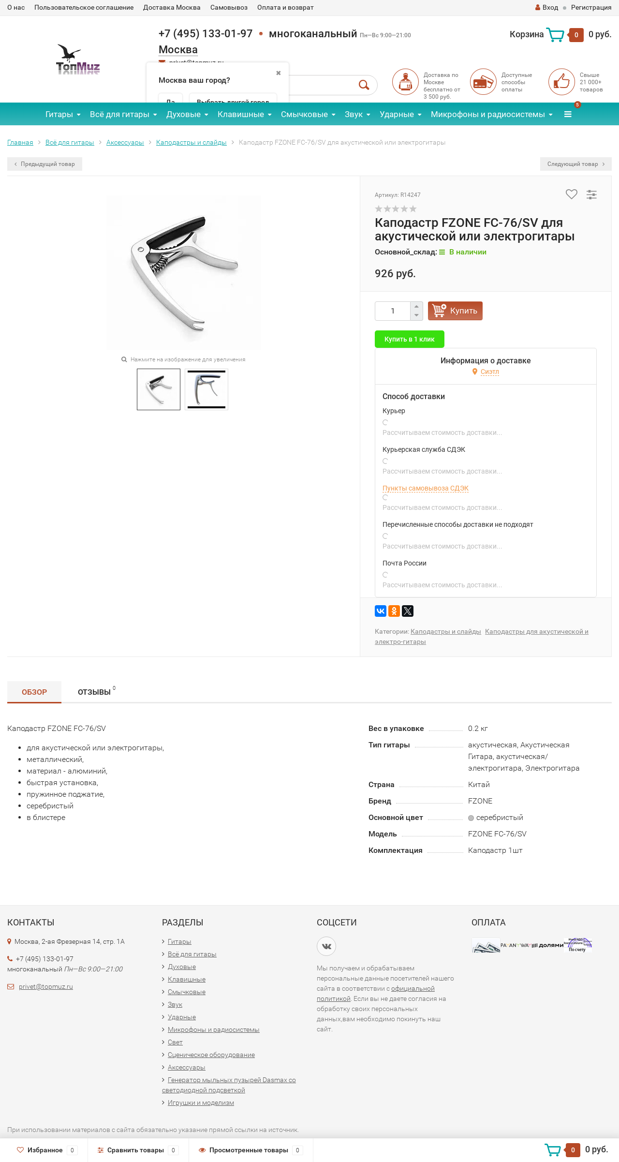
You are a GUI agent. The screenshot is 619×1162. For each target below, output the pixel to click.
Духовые (183, 114)
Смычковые (304, 114)
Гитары (59, 114)
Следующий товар (575, 164)
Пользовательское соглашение (83, 7)
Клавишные (241, 114)
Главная (20, 142)
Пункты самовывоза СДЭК (426, 488)
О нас (16, 7)
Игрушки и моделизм (201, 1102)
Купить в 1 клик (409, 339)
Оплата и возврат (285, 7)
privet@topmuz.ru (46, 986)
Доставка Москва (172, 7)
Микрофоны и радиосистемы (488, 114)
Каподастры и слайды (191, 142)
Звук (354, 114)
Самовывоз (229, 7)
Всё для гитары (119, 114)
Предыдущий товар (45, 164)
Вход (546, 7)
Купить (463, 310)
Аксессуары (125, 142)
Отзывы (97, 691)
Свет (175, 1042)
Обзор (34, 692)
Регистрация (591, 7)
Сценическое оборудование (211, 1054)
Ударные (397, 114)
